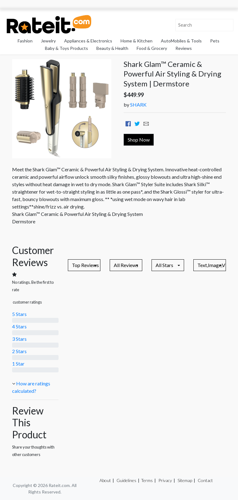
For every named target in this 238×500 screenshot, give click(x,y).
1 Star (18, 363)
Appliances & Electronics (88, 40)
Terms (147, 480)
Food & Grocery (152, 48)
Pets (214, 40)
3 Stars (19, 339)
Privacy (165, 480)
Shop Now (139, 140)
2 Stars (19, 351)
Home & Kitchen (136, 40)
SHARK (138, 104)
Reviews (183, 48)
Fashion (25, 40)
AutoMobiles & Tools (181, 40)
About (105, 480)
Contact (205, 480)
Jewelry (48, 40)
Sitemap (185, 480)
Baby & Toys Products (66, 48)
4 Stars (19, 326)
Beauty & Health (112, 48)
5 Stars (19, 314)
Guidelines (126, 480)
